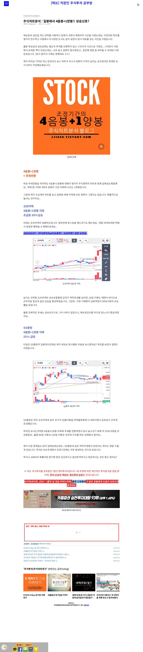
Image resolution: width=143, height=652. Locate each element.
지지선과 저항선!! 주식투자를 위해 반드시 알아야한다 (43, 591)
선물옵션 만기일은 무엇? (32, 585)
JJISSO (86, 639)
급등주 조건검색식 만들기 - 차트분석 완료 (39, 594)
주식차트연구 (35, 577)
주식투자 (26, 577)
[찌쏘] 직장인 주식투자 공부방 (71, 2)
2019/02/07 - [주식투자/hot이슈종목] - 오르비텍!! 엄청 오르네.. (55, 233)
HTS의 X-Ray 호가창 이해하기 (35, 581)
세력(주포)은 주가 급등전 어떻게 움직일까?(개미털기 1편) (45, 588)
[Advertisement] (71, 538)
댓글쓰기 (28, 645)
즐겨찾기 (20, 645)
